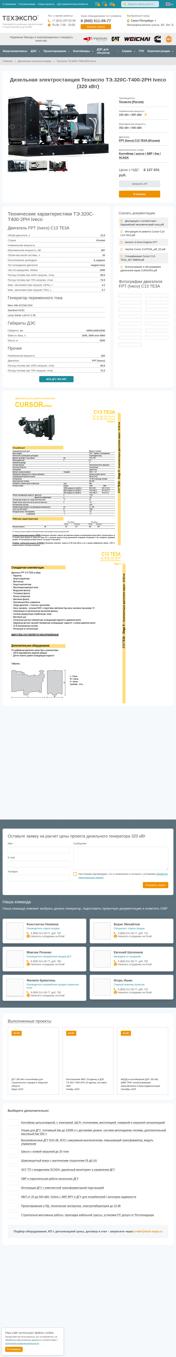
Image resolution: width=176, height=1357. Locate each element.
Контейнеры (83, 51)
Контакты (73, 4)
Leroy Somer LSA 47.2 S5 (22, 315)
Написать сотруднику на (47, 936)
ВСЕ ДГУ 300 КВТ (56, 379)
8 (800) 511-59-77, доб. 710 (133, 933)
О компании (11, 4)
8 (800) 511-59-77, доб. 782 (133, 961)
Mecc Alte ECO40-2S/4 (20, 305)
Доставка (63, 4)
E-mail (11, 857)
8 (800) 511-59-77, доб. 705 (46, 992)
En (171, 4)
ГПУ (141, 51)
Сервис (128, 51)
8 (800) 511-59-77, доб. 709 (46, 961)
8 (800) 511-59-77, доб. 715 (133, 989)
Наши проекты (48, 4)
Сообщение (79, 843)
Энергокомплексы (15, 51)
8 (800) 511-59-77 (96, 21)
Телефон (13, 871)
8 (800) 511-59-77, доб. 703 (46, 933)
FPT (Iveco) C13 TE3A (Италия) (139, 140)
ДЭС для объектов (107, 51)
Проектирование (56, 51)
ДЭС (35, 51)
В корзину (140, 194)
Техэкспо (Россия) (131, 101)
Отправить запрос (155, 885)
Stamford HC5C (16, 310)
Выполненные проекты (29, 1021)
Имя (10, 843)
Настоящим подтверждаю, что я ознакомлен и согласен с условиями (123, 876)
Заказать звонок (96, 26)
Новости (83, 4)
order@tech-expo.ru (148, 1231)
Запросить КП (139, 183)
